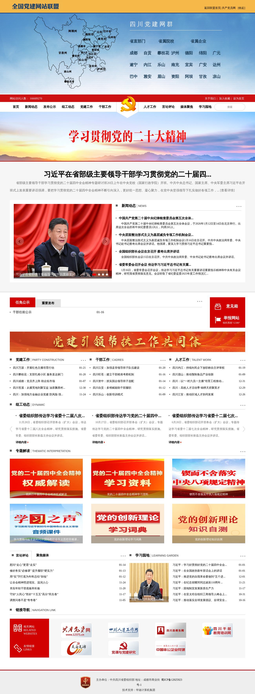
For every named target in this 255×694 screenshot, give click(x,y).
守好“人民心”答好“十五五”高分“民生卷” (34, 594)
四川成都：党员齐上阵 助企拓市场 (34, 381)
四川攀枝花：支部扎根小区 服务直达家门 (38, 374)
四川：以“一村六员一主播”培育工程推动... (198, 381)
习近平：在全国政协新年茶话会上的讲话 (197, 570)
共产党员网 (229, 7)
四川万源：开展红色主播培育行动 (33, 367)
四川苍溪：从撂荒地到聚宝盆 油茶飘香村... (39, 387)
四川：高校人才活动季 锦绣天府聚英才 (196, 387)
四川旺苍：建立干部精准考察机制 (113, 374)
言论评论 (168, 106)
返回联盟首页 (212, 7)
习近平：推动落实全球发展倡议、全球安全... (200, 600)
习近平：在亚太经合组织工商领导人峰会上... (200, 594)
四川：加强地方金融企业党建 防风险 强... (38, 394)
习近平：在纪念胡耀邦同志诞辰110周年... (198, 582)
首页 (16, 106)
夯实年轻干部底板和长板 (25, 588)
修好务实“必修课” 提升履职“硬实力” (32, 570)
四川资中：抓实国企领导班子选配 (113, 381)
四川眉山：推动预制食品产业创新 (193, 374)
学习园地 (205, 106)
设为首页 (238, 98)
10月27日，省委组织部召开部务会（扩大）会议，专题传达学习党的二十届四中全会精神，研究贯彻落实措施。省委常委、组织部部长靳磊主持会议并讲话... (127, 429)
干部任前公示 (22, 312)
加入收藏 (224, 98)
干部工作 (105, 106)
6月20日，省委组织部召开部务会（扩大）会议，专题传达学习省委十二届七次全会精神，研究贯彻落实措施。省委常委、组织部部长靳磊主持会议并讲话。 (204, 429)
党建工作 (86, 106)
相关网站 (30, 630)
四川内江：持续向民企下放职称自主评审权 (198, 367)
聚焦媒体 (42, 555)
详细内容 (22, 442)
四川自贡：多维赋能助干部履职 (112, 387)
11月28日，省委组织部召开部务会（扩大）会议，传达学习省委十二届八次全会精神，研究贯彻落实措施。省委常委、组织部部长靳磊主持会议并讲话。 (51, 429)
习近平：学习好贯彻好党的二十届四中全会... (200, 564)
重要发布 (48, 303)
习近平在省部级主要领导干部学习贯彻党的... (47, 274)
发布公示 (49, 106)
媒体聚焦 (186, 106)
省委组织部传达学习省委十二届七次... (205, 416)
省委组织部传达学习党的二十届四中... (128, 416)
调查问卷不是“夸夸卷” (23, 600)
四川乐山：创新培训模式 (108, 394)
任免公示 (22, 302)
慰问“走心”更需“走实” (23, 564)
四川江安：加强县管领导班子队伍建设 (116, 367)
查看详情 (227, 190)
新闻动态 (31, 106)
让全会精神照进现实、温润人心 (29, 582)
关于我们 (210, 98)
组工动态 (68, 106)
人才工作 (150, 106)
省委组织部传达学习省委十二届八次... (52, 416)
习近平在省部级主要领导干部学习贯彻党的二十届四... (127, 174)
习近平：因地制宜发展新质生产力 (193, 588)
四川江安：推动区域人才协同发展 (193, 394)
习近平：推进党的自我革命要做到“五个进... (199, 576)
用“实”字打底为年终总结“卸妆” (29, 576)
